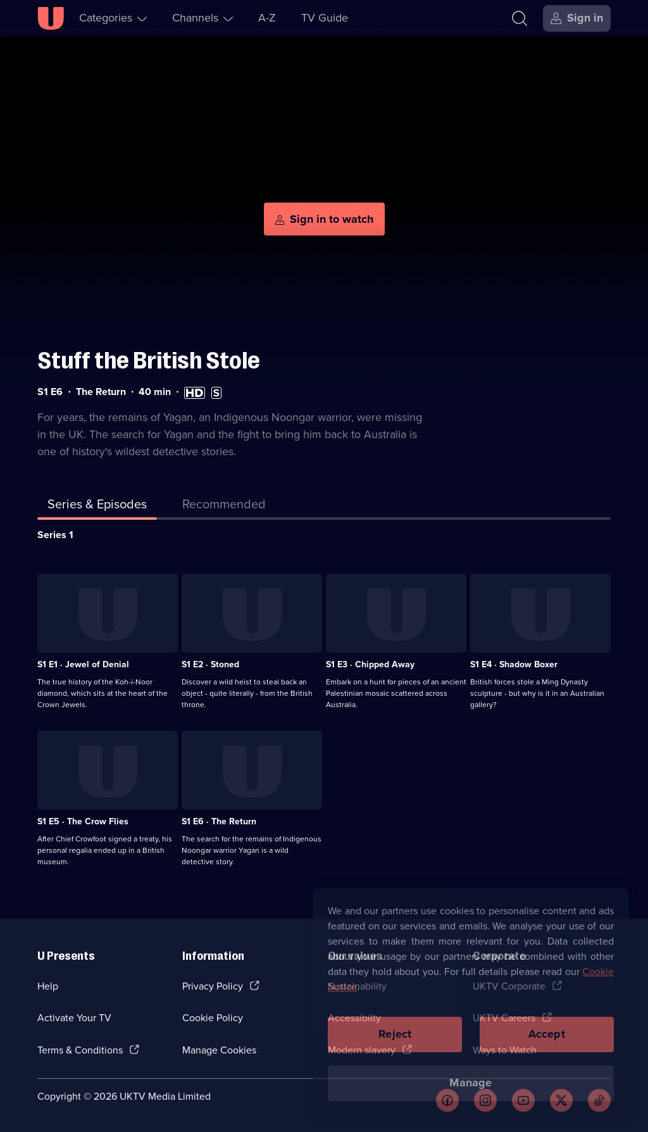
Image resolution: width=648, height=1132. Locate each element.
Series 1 (55, 534)
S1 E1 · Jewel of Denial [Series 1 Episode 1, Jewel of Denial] (83, 664)
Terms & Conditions (80, 1050)
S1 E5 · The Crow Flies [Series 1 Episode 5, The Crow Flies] (82, 821)
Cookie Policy (212, 1017)
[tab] (224, 506)
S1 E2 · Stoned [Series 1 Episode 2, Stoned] (210, 664)
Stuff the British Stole (148, 360)
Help (47, 986)
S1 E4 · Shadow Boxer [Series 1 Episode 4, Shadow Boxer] (514, 664)
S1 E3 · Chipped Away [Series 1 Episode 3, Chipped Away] (370, 664)
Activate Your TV (74, 1017)
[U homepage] (50, 18)
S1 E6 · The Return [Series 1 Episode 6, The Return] (219, 821)
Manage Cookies (219, 1050)
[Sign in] (577, 18)
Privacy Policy (212, 986)
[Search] (519, 18)
